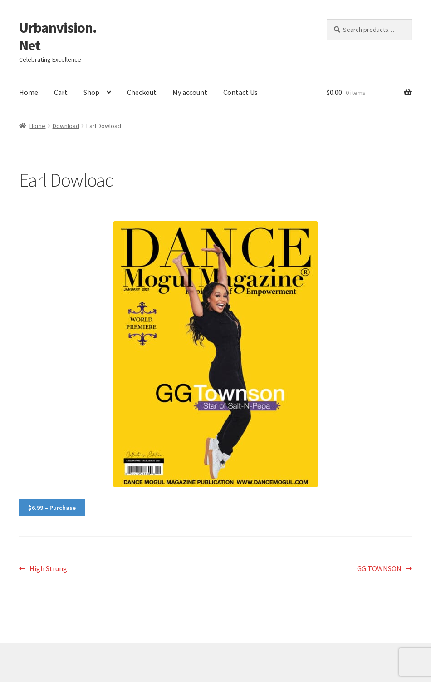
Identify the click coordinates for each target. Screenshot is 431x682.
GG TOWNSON (379, 569)
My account (189, 92)
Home (28, 92)
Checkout (142, 92)
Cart (61, 92)
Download (66, 126)
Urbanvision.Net (58, 36)
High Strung (48, 569)
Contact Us (240, 92)
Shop (91, 92)
